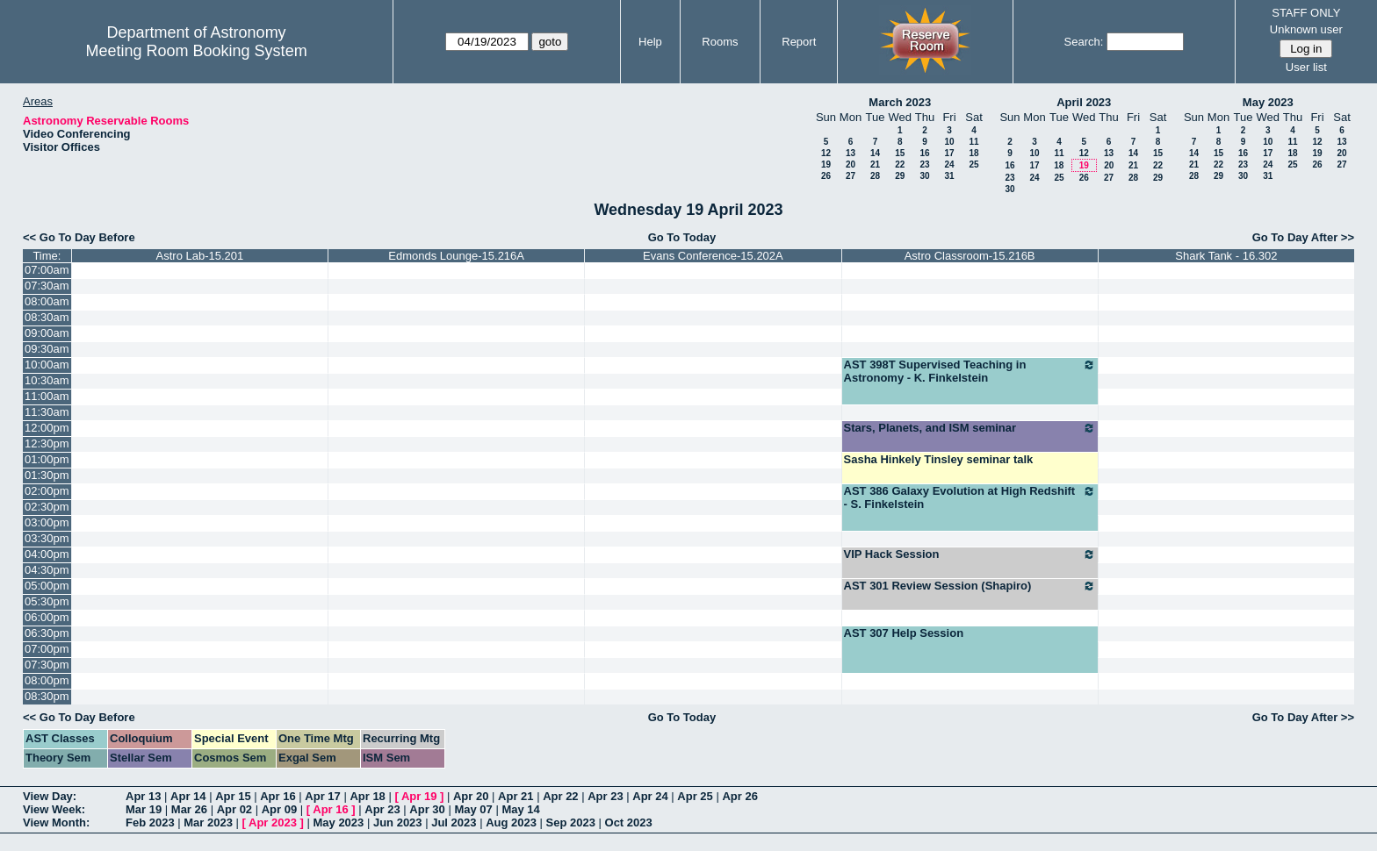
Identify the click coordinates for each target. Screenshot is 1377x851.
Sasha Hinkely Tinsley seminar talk (939, 459)
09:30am (47, 348)
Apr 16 (277, 796)
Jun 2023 (397, 822)
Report (799, 41)
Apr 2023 (273, 822)
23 (924, 164)
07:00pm (47, 648)
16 (924, 153)
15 (900, 153)
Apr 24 (649, 796)
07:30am (47, 285)
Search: (1084, 41)
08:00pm (47, 680)
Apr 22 (560, 796)
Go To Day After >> (1303, 237)
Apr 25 (694, 796)
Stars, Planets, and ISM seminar (970, 428)
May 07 (473, 809)
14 (875, 153)
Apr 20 (470, 796)
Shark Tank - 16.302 (1226, 255)
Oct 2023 (628, 822)
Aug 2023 (511, 822)
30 (924, 176)
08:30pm (47, 696)
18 (973, 153)
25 (973, 164)
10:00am (47, 364)
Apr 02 (234, 809)
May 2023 (1268, 102)
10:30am (47, 380)
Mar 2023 (208, 822)
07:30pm (47, 664)
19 (826, 164)
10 (949, 142)
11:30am (47, 411)
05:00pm (47, 585)
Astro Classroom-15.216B (970, 255)
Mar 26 (189, 809)
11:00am (47, 396)
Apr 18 (367, 796)
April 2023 (1083, 102)
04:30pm (47, 569)
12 (826, 153)
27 (850, 176)
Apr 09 (279, 809)
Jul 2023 (453, 822)
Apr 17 (322, 796)
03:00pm (47, 522)
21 (875, 164)
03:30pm (47, 538)
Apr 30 (426, 809)
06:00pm (47, 617)
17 (949, 153)
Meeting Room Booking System (196, 51)
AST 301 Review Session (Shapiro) (970, 586)
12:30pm (47, 443)
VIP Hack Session (970, 554)
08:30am (47, 317)
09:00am (47, 333)
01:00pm (47, 459)
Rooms (720, 41)
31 (949, 176)
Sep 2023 (570, 822)
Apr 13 (143, 796)
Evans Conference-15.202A (713, 255)
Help (650, 41)
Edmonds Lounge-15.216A (456, 255)
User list (1306, 67)
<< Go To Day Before (79, 237)
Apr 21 (515, 796)
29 (900, 176)
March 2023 (900, 102)
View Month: (56, 822)
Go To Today (682, 237)
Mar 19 (144, 809)
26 (826, 176)
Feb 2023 (150, 822)
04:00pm (47, 554)
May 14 (520, 809)
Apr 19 (418, 796)
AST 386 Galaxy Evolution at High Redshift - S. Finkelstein (970, 497)
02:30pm (47, 506)
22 (900, 164)
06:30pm (47, 633)
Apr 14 (187, 796)
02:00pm (47, 490)
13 (850, 153)
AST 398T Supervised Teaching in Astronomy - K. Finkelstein (970, 371)
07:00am (47, 269)
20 (850, 164)
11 (973, 142)
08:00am (47, 301)
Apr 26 (739, 796)
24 (949, 164)
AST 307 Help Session (904, 633)
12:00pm (47, 427)
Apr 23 (605, 796)
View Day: (49, 796)
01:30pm (47, 475)
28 (875, 176)
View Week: (54, 809)
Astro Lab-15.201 (200, 255)
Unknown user (1306, 29)
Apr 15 (232, 796)
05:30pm (47, 601)
